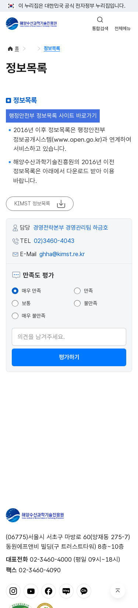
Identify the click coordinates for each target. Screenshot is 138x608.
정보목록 (52, 48)
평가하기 (69, 357)
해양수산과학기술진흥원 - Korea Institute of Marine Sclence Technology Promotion (31, 23)
